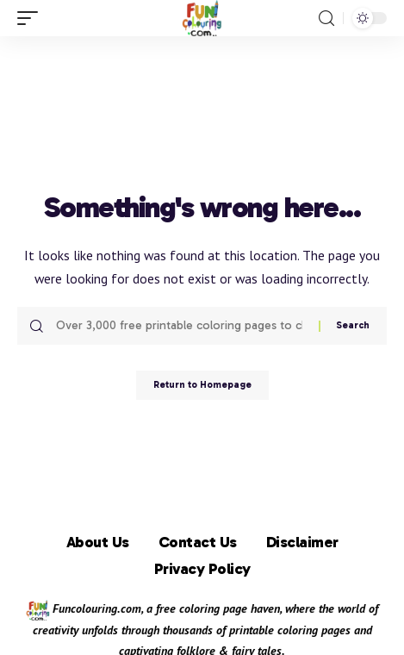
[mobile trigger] (32, 18)
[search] (326, 18)
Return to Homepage (202, 384)
